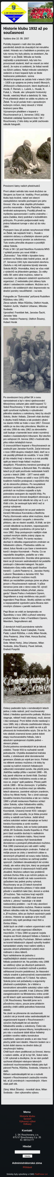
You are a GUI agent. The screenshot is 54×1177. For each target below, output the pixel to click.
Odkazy (27, 1124)
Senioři (27, 1119)
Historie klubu (27, 1116)
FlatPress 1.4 (41, 1174)
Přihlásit (27, 1167)
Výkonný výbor (27, 1121)
